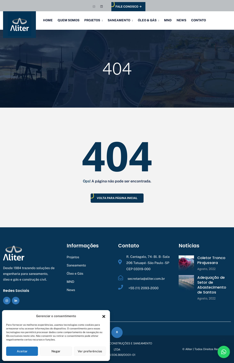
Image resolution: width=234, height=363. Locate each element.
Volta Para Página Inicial (117, 198)
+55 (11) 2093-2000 (143, 288)
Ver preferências (90, 351)
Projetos (92, 20)
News (181, 20)
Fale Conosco (128, 6)
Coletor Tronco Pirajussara (211, 260)
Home (48, 20)
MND (168, 20)
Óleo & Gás (147, 20)
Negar (55, 351)
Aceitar (22, 351)
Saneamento (119, 20)
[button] (104, 316)
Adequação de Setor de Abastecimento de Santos (211, 285)
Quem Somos (68, 20)
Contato (198, 20)
